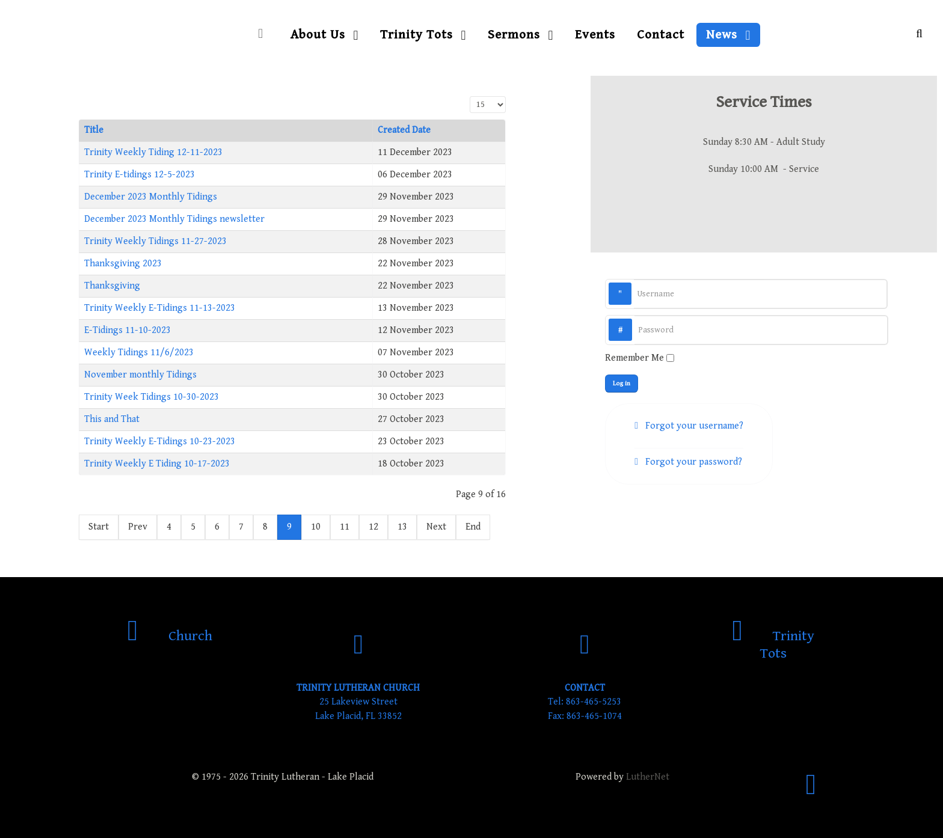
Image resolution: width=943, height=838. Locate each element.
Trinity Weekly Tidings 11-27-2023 (155, 241)
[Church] (169, 636)
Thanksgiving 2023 (123, 263)
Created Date (404, 130)
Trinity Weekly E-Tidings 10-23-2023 (159, 441)
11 (344, 527)
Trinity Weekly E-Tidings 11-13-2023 (159, 308)
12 (373, 527)
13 (402, 527)
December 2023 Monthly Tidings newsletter (174, 219)
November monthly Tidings (140, 375)
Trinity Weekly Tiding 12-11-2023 (153, 152)
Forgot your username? (693, 426)
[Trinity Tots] (773, 645)
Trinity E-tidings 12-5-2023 (139, 174)
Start (98, 527)
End (473, 527)
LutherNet (647, 777)
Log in (621, 383)
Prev (137, 527)
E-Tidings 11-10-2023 (127, 330)
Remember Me (634, 358)
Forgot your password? (692, 462)
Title (93, 130)
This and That (112, 419)
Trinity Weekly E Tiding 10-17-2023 (157, 463)
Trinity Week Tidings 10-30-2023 (151, 397)
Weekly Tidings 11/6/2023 (139, 352)
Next (436, 527)
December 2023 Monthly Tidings (150, 197)
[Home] (263, 34)
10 (316, 527)
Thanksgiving (112, 286)
